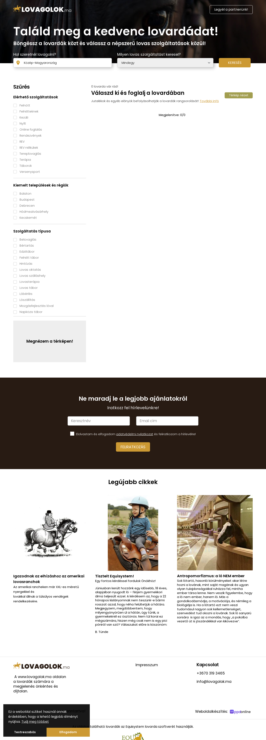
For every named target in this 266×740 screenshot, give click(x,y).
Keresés (234, 62)
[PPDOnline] (241, 712)
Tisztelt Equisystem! (114, 576)
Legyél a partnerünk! (231, 9)
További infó (209, 101)
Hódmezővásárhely (34, 212)
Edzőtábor (27, 252)
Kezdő (24, 117)
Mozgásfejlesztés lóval (37, 306)
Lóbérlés (26, 294)
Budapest (27, 200)
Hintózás (26, 264)
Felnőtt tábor (29, 258)
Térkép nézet (238, 95)
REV (22, 142)
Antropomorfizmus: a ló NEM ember (211, 575)
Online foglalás (31, 129)
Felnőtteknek (29, 111)
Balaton (25, 193)
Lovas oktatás (30, 270)
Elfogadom (68, 732)
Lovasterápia (29, 282)
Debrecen (27, 206)
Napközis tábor (31, 312)
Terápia (25, 160)
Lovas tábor (29, 288)
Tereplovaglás (30, 154)
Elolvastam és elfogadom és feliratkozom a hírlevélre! (136, 434)
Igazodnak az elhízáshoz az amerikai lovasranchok (48, 578)
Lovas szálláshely (33, 276)
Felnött (25, 105)
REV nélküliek (29, 148)
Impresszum (146, 664)
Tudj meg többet (35, 721)
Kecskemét (28, 218)
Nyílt (23, 123)
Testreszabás (25, 732)
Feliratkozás (133, 447)
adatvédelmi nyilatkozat (134, 434)
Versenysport (30, 172)
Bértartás (27, 245)
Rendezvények (31, 135)
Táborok (26, 166)
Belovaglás (28, 239)
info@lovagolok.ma (214, 681)
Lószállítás (27, 300)
